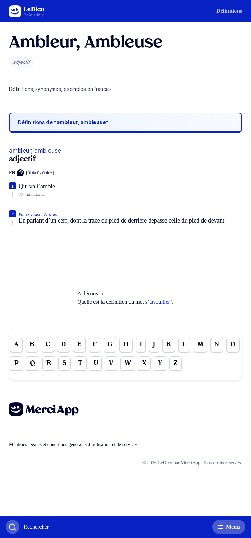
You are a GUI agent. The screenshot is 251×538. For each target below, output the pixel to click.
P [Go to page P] (16, 363)
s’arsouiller (157, 302)
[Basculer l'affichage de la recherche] (27, 527)
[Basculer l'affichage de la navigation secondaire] (228, 527)
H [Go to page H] (126, 344)
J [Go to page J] (154, 344)
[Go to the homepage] (27, 11)
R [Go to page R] (48, 363)
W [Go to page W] (128, 363)
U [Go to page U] (96, 363)
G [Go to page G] (110, 344)
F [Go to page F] (95, 344)
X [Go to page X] (144, 363)
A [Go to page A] (16, 344)
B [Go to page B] (32, 344)
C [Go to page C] (48, 344)
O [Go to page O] (233, 344)
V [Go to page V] (111, 363)
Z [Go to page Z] (175, 363)
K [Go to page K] (169, 344)
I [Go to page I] (141, 344)
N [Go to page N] (217, 344)
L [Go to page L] (184, 344)
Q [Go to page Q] (32, 363)
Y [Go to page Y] (160, 363)
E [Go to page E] (79, 344)
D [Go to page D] (63, 344)
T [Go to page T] (80, 363)
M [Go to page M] (200, 344)
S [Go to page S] (64, 363)
